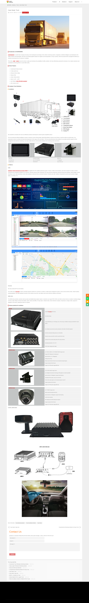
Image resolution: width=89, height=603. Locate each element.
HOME (9, 5)
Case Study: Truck (12, 571)
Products (54, 1)
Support (70, 1)
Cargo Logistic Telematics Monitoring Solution (18, 565)
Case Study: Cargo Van (13, 527)
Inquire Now (25, 12)
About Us (77, 1)
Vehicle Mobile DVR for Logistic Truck (16, 576)
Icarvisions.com (10, 2)
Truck (18, 5)
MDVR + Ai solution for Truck (14, 575)
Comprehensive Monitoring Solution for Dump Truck (70, 527)
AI (59, 1)
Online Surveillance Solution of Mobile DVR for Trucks (19, 578)
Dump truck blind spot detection (15, 567)
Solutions (64, 1)
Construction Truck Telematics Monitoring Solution (18, 563)
